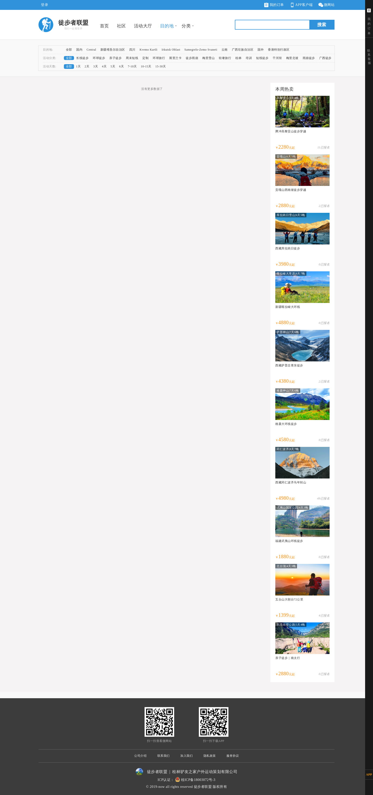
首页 (104, 25)
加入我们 (186, 755)
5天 (113, 66)
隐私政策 (210, 755)
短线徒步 (262, 58)
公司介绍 (140, 755)
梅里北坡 (292, 58)
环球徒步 (99, 58)
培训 (249, 58)
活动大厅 (143, 25)
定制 (145, 58)
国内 (79, 49)
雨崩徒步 (309, 58)
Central (91, 49)
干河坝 (277, 58)
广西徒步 (325, 58)
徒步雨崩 (192, 58)
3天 (95, 66)
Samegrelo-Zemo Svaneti (200, 49)
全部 (69, 49)
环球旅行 (159, 58)
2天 (87, 66)
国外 (261, 49)
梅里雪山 (208, 58)
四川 (132, 49)
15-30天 (160, 66)
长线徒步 (82, 58)
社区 (121, 25)
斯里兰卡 (175, 58)
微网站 (326, 5)
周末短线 (132, 58)
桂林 (238, 58)
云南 (225, 49)
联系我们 (163, 755)
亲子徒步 (115, 58)
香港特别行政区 (279, 49)
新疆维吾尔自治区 (112, 49)
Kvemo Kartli (148, 49)
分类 (186, 25)
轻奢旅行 (225, 58)
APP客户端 (301, 5)
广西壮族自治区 (243, 49)
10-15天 (146, 66)
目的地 (167, 25)
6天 (121, 66)
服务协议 (232, 755)
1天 (78, 66)
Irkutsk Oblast (171, 49)
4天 (104, 66)
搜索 (321, 24)
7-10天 (132, 66)
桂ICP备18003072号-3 (198, 780)
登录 (44, 5)
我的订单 (274, 5)
